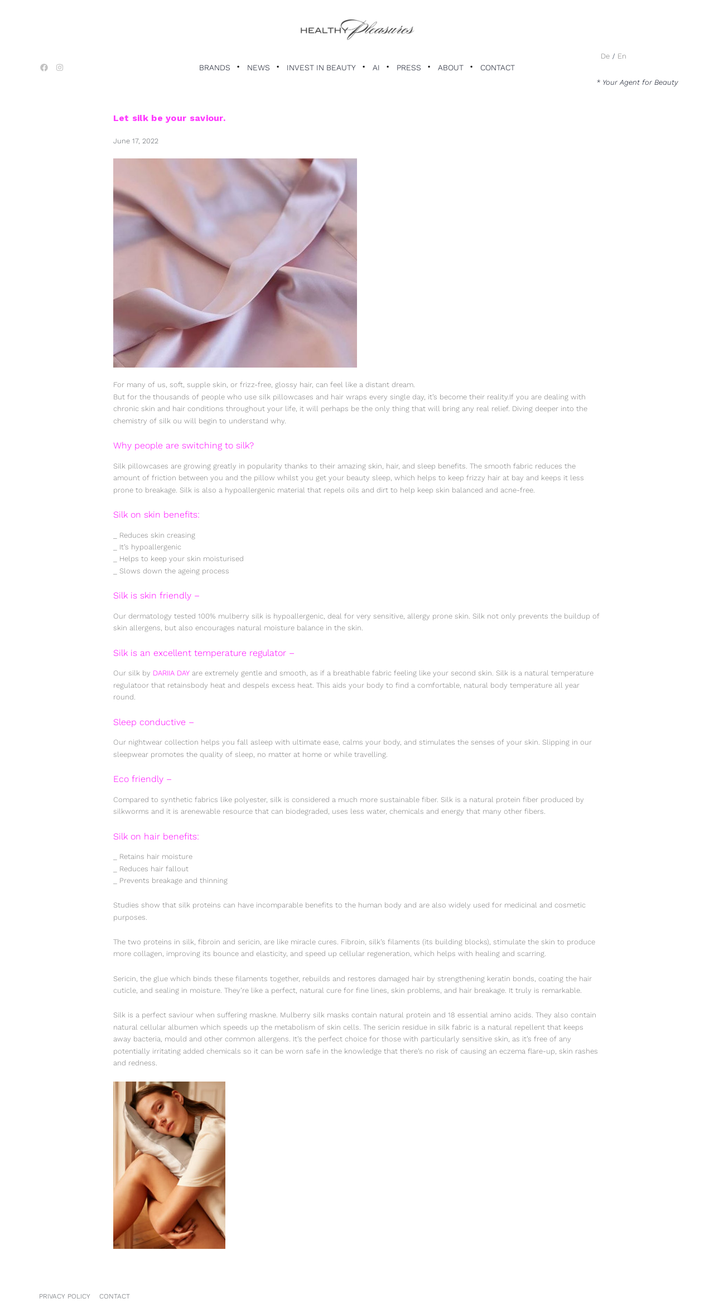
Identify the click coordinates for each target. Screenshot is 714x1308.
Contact (497, 67)
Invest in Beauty (321, 67)
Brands (214, 67)
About (451, 67)
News (258, 67)
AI (376, 67)
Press (409, 67)
